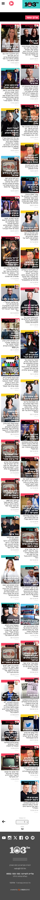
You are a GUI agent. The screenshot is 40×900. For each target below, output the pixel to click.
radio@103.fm (20, 868)
